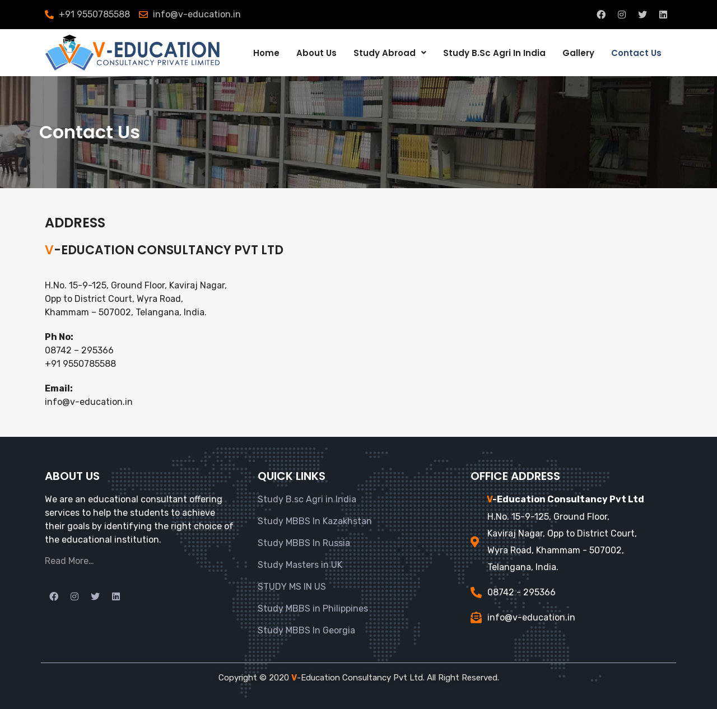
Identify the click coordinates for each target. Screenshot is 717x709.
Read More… (69, 561)
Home (266, 53)
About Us (316, 53)
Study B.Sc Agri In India (494, 53)
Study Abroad (389, 53)
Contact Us (636, 53)
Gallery (578, 53)
